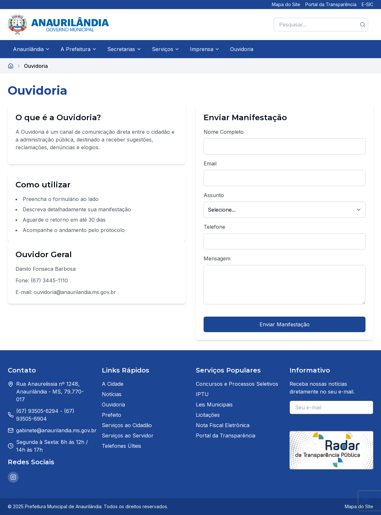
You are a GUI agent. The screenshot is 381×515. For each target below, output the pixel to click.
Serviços (166, 49)
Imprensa (205, 49)
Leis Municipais (214, 404)
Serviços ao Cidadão (127, 425)
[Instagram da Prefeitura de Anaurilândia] (13, 477)
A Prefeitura (78, 49)
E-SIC (367, 4)
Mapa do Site (286, 4)
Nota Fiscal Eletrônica (222, 425)
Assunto (214, 195)
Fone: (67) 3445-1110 (42, 280)
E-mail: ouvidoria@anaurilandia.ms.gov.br (66, 292)
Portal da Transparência (330, 4)
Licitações (208, 415)
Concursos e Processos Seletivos (237, 384)
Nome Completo (224, 132)
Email (210, 163)
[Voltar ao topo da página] (365, 499)
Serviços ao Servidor (127, 435)
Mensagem (217, 258)
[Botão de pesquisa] (362, 24)
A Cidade (112, 384)
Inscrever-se (331, 424)
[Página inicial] (11, 66)
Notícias (112, 394)
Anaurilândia (31, 49)
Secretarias (124, 49)
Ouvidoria (241, 49)
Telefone (214, 227)
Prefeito (111, 415)
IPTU (202, 394)
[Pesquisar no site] (321, 24)
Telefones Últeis (121, 446)
